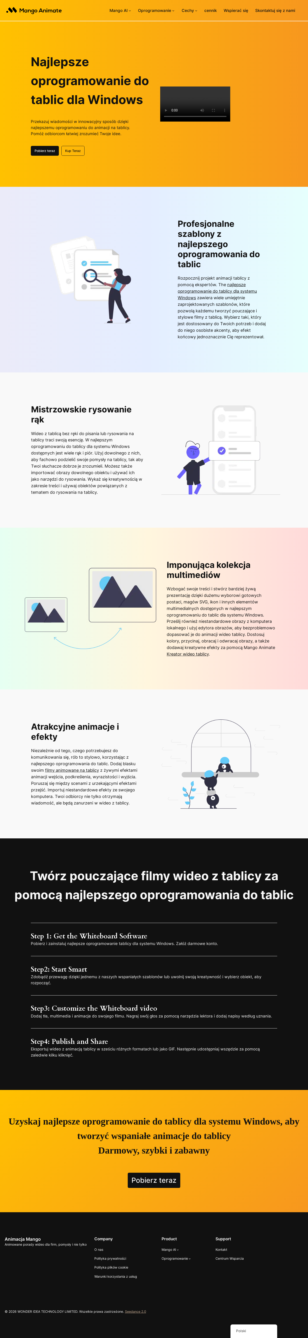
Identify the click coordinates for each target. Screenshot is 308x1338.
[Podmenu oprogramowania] (173, 10)
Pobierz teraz (45, 150)
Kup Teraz (73, 150)
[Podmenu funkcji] (196, 10)
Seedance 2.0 (135, 1311)
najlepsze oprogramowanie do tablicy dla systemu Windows (217, 291)
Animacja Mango (23, 1238)
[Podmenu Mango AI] (130, 10)
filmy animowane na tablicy (72, 769)
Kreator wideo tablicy (188, 653)
